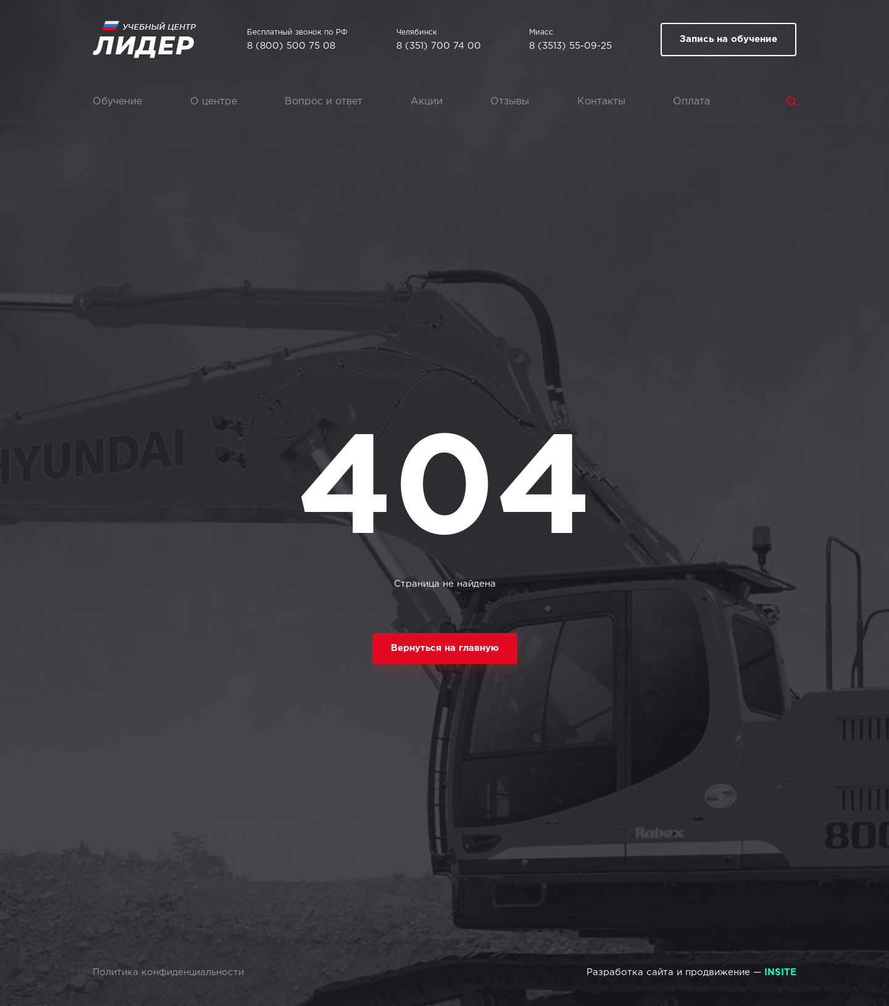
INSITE (780, 972)
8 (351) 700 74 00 (438, 46)
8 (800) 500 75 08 (291, 46)
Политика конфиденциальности (168, 972)
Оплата (691, 101)
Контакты (601, 101)
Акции (427, 101)
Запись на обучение (728, 39)
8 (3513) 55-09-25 (570, 46)
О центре (213, 101)
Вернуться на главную (445, 648)
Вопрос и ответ (323, 101)
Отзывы (509, 101)
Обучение (117, 101)
